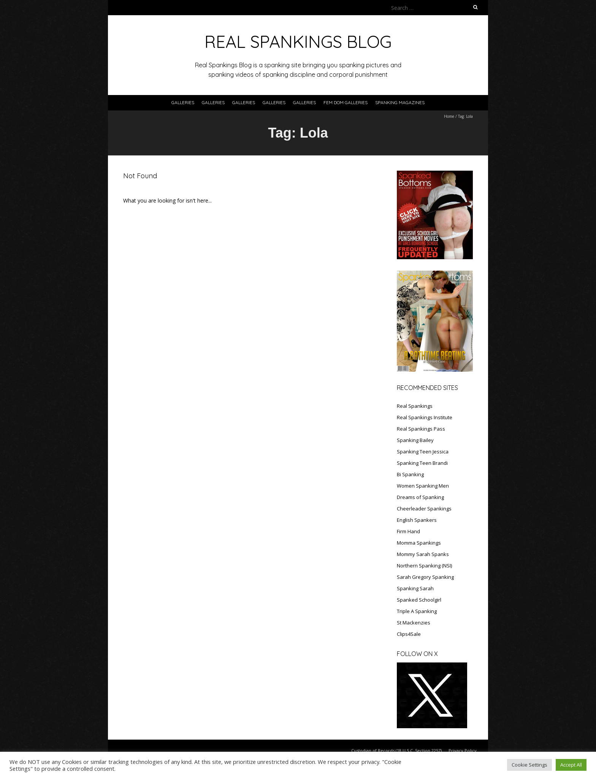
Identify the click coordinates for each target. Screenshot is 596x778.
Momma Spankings (419, 542)
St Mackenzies (413, 622)
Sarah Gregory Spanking (425, 577)
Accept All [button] (571, 764)
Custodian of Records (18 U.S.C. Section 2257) (396, 750)
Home (449, 116)
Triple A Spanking (417, 611)
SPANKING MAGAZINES (400, 102)
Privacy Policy (463, 750)
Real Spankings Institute (424, 417)
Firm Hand (408, 531)
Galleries (182, 102)
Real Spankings (415, 405)
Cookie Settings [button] (529, 764)
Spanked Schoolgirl (419, 599)
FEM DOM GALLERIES (345, 102)
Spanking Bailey (415, 440)
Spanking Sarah (415, 588)
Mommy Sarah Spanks (423, 554)
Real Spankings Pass (421, 428)
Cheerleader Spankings (424, 508)
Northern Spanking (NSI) (424, 565)
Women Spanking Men (423, 485)
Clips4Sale (409, 634)
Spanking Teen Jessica (423, 451)
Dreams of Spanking (420, 497)
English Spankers (417, 520)
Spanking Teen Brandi (422, 463)
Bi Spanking (410, 474)
